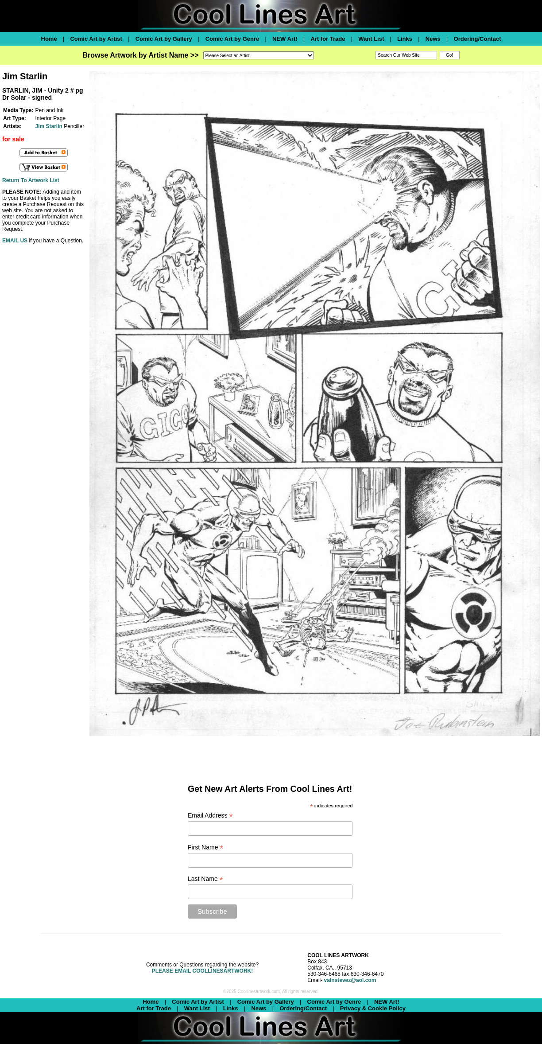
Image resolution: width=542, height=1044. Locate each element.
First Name (206, 847)
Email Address (210, 815)
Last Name (205, 879)
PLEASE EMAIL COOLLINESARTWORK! (202, 971)
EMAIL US (14, 241)
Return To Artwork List (30, 180)
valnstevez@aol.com (350, 980)
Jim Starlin (48, 126)
